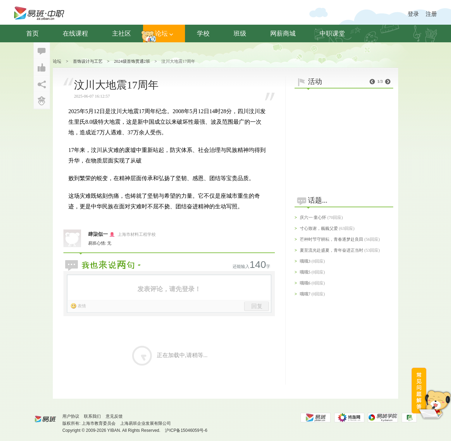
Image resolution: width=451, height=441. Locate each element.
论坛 (164, 33)
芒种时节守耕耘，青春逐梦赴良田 (331, 239)
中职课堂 (332, 33)
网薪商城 (283, 33)
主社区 (121, 33)
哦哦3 (305, 261)
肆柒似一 (98, 234)
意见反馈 (114, 416)
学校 (203, 33)
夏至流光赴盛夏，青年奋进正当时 (331, 250)
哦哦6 (305, 283)
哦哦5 (305, 272)
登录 (413, 14)
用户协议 (70, 416)
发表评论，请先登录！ (169, 289)
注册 (431, 14)
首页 (32, 33)
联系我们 (92, 416)
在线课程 (75, 33)
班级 (240, 33)
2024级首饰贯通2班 (132, 61)
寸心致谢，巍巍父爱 (319, 228)
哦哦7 (305, 294)
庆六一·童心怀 (313, 217)
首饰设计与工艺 (88, 61)
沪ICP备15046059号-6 (186, 430)
